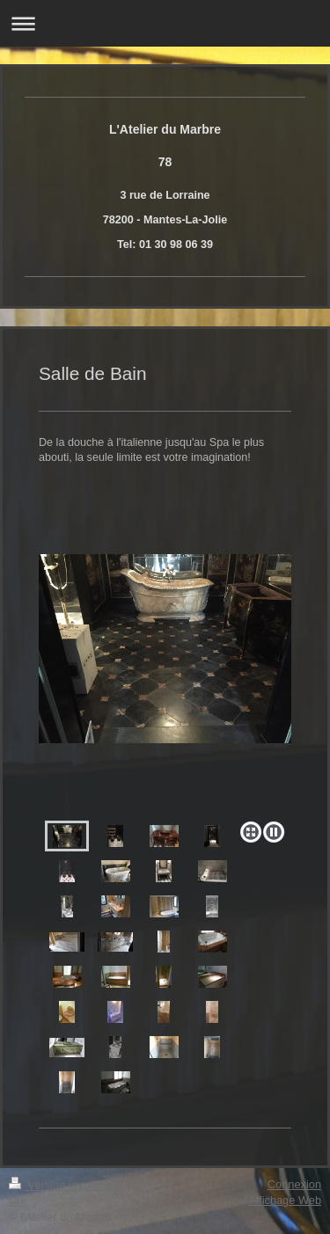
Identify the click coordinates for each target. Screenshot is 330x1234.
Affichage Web (284, 1200)
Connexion (294, 1184)
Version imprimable (68, 1185)
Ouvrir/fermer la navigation (165, 23)
